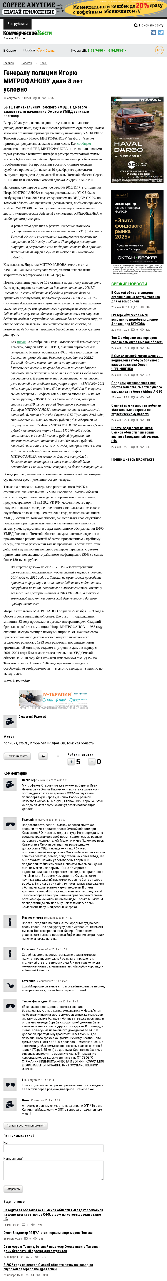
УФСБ (23, 743)
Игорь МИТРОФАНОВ (47, 743)
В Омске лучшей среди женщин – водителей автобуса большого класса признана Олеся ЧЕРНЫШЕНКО (137, 362)
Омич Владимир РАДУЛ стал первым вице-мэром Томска (48, 1233)
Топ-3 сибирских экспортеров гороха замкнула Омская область (137, 340)
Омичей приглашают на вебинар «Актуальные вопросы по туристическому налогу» (136, 409)
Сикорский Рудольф (32, 716)
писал (21, 342)
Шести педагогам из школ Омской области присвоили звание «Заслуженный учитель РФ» (135, 434)
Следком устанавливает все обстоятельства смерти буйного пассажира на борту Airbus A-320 (136, 387)
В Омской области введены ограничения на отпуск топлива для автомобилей (135, 297)
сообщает (84, 143)
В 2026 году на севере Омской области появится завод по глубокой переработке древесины (48, 1267)
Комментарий (13, 1158)
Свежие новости (129, 284)
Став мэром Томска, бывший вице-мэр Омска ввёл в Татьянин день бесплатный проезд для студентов (51, 1249)
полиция (10, 743)
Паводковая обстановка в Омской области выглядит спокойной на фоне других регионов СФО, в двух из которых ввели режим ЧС (53, 1214)
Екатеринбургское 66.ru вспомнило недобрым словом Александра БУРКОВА (134, 319)
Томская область (80, 743)
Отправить (14, 1189)
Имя (6, 1142)
